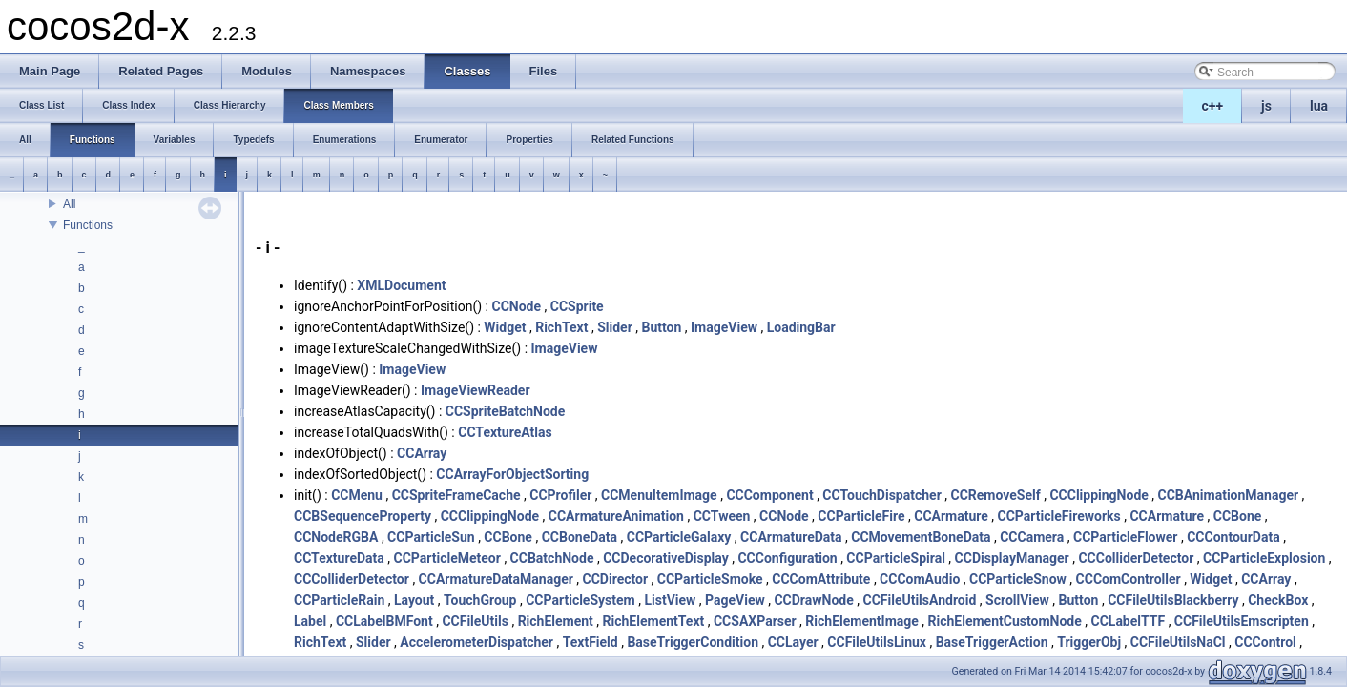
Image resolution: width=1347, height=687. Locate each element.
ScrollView (1017, 600)
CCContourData (1233, 537)
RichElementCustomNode (1005, 621)
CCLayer (793, 642)
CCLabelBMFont (384, 621)
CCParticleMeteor (447, 558)
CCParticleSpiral (895, 558)
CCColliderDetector (1135, 558)
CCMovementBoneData (920, 537)
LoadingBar (801, 327)
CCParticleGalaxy (679, 537)
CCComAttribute (821, 579)
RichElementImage (862, 621)
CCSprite (577, 306)
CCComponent (769, 495)
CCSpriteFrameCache (456, 495)
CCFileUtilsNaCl (1178, 642)
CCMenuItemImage (659, 495)
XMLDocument (401, 285)
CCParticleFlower (1125, 537)
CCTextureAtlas (504, 432)
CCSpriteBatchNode (505, 411)
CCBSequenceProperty (362, 516)
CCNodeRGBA (336, 537)
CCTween (722, 516)
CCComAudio (920, 579)
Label (310, 621)
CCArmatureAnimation (616, 516)
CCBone (1237, 516)
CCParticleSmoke (710, 579)
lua (1319, 106)
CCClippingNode (1098, 495)
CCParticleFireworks (1059, 516)
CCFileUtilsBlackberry (1173, 600)
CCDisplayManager (1012, 558)
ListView (669, 600)
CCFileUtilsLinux (876, 642)
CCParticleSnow (1018, 579)
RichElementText (654, 621)
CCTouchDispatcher (881, 495)
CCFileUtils (475, 621)
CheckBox (1278, 600)
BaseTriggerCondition (692, 642)
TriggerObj (1089, 642)
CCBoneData (579, 537)
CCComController (1128, 579)
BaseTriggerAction (992, 642)
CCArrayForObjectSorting (512, 474)
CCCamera (1032, 537)
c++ (1213, 106)
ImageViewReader (475, 390)
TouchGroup (480, 600)
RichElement (555, 621)
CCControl (1265, 642)
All (69, 204)
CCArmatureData (790, 537)
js (1266, 106)
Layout (414, 600)
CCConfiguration (787, 558)
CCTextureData (339, 558)
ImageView (724, 327)
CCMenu (357, 495)
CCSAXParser (755, 621)
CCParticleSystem (580, 600)
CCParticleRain (339, 600)
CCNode (516, 306)
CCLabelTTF (1127, 621)
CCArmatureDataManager (496, 579)
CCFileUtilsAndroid (919, 600)
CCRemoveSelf (995, 495)
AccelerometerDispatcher (476, 642)
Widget (505, 327)
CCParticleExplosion (1264, 558)
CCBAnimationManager (1228, 495)
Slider (614, 327)
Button (661, 327)
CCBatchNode (552, 558)
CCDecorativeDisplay (666, 558)
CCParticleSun (431, 537)
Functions (88, 225)
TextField (590, 642)
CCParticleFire (861, 516)
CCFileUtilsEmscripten (1241, 621)
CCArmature (951, 516)
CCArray (421, 453)
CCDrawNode (813, 600)
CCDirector (616, 579)
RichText (561, 327)
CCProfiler (560, 495)
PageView (735, 600)
